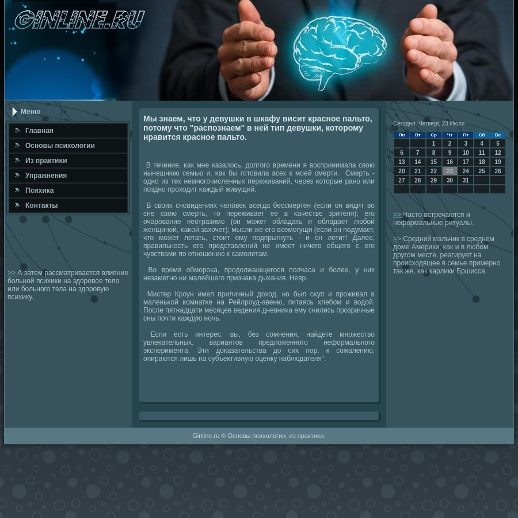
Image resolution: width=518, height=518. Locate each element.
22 (434, 171)
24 (466, 171)
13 (401, 162)
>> (12, 273)
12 (497, 153)
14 (417, 162)
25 (482, 171)
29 (434, 180)
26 (497, 171)
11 (482, 153)
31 (466, 180)
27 (401, 180)
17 (466, 162)
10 (466, 153)
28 (417, 180)
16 (450, 162)
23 (450, 171)
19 (497, 162)
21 (417, 171)
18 (482, 162)
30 (450, 180)
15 (434, 162)
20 (401, 171)
